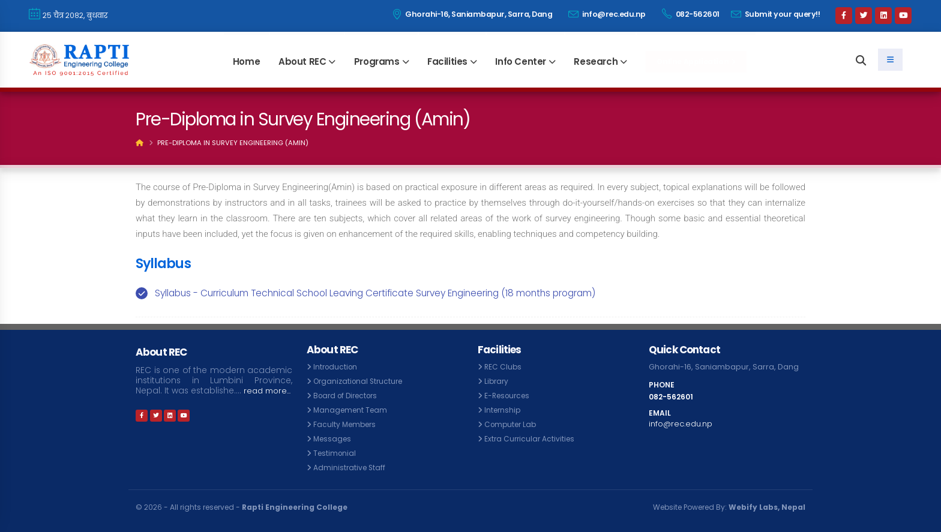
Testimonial (335, 453)
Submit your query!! (775, 14)
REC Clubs (503, 367)
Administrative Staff (350, 467)
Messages (333, 439)
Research (596, 61)
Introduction (336, 367)
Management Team (352, 410)
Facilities (447, 61)
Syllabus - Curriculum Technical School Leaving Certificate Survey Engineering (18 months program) (375, 293)
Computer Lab (512, 424)
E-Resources (509, 395)
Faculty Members (346, 424)
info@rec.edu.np (607, 14)
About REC (302, 61)
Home (246, 61)
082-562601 (691, 13)
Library (497, 381)
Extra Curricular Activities (531, 439)
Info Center (520, 61)
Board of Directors (348, 395)
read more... (161, 400)
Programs (377, 61)
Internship (503, 410)
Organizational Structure (360, 381)
